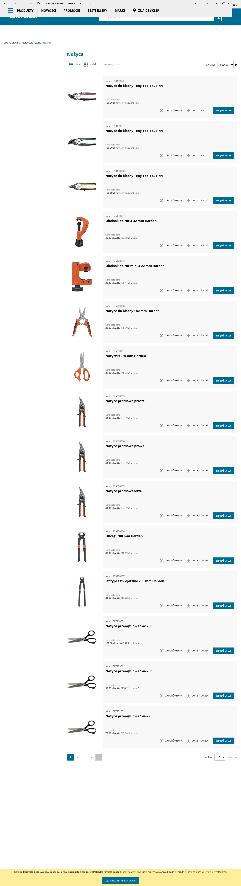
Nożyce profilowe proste (125, 401)
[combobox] (160, 17)
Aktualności (11, 849)
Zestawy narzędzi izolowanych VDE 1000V (30, 529)
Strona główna (12, 42)
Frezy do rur (30, 112)
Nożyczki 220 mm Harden (125, 356)
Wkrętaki (30, 395)
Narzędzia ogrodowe (30, 231)
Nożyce (30, 261)
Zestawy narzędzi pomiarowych (30, 469)
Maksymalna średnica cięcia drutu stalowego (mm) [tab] (31, 776)
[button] (197, 110)
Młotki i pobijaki (30, 164)
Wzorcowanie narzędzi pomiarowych (152, 860)
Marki (120, 32)
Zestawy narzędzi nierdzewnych (30, 462)
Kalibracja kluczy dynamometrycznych (151, 845)
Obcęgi (32, 313)
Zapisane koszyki (206, 4)
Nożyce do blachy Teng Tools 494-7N (134, 85)
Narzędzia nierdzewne (30, 223)
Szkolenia (51, 849)
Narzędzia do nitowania (30, 179)
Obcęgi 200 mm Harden (124, 536)
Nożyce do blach (32, 275)
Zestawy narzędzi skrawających (30, 477)
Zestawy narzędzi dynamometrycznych (30, 447)
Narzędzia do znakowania (30, 186)
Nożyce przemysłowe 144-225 (128, 716)
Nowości (48, 32)
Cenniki (101, 841)
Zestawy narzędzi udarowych (30, 484)
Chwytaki (30, 104)
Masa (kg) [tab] (20, 701)
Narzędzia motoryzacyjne (30, 201)
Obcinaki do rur (32, 320)
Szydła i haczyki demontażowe (30, 373)
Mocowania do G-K (30, 544)
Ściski (30, 387)
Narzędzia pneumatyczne (33, 82)
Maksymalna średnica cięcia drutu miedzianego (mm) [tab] (32, 747)
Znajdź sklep (146, 32)
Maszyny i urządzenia (33, 67)
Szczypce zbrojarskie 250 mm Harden (134, 581)
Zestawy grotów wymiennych (30, 432)
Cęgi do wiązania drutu (32, 268)
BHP (33, 588)
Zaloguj (232, 4)
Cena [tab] (17, 674)
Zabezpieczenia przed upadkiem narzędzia (30, 417)
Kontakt (50, 841)
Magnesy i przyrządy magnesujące (30, 149)
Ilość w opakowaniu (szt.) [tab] (32, 736)
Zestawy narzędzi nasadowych (30, 454)
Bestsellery (97, 32)
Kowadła (30, 536)
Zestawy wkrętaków (30, 522)
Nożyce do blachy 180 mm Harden (132, 311)
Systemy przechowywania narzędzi (33, 579)
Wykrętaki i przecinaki (30, 410)
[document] (120, 877)
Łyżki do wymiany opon (30, 141)
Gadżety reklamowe (33, 617)
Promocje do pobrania (110, 857)
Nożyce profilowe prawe (124, 446)
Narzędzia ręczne (32, 42)
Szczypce (30, 357)
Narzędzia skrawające (30, 238)
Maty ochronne (30, 156)
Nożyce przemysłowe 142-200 (128, 626)
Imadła (30, 119)
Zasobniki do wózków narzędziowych (30, 425)
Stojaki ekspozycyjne (33, 570)
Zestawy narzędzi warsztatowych (30, 492)
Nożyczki (32, 305)
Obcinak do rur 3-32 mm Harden (131, 221)
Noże (30, 253)
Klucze (30, 126)
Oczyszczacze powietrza (33, 555)
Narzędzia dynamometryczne (33, 75)
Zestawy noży (30, 499)
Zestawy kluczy (30, 440)
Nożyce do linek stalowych (32, 290)
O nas (7, 841)
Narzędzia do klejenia (30, 171)
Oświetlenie (33, 562)
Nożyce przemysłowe (32, 328)
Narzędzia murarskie (30, 208)
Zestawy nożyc (30, 507)
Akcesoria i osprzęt (33, 60)
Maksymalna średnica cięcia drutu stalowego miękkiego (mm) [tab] (31, 761)
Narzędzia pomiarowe (33, 89)
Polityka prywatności (109, 865)
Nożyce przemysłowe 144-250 (128, 671)
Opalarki (30, 335)
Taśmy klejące (33, 632)
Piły (30, 343)
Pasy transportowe (33, 624)
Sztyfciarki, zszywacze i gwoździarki (30, 365)
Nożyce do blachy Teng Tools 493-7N (134, 130)
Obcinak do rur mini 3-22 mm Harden (135, 266)
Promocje (72, 32)
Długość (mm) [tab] (23, 729)
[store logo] (24, 16)
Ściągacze (30, 380)
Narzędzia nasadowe (30, 216)
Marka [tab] (18, 654)
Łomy (30, 134)
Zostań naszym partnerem (20, 857)
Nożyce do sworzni (32, 298)
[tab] (7, 60)
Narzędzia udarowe (30, 246)
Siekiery (30, 350)
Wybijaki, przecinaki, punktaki (30, 402)
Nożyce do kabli (32, 283)
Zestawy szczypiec (30, 514)
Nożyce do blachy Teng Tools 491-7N (134, 176)
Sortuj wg (210, 64)
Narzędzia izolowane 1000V (30, 194)
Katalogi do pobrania (110, 849)
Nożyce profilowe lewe (123, 491)
